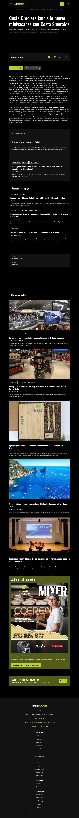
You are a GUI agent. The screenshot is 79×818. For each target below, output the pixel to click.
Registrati (63, 680)
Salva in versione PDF (32, 68)
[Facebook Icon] (41, 726)
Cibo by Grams (39, 769)
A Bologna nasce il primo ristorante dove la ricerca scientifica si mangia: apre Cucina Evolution (37, 167)
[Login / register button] (62, 4)
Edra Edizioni (39, 794)
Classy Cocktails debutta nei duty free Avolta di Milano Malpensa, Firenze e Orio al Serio (39, 215)
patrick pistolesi (23, 210)
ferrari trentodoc (14, 194)
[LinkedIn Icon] (44, 726)
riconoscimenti (21, 138)
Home (18, 9)
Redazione (25, 145)
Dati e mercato (39, 756)
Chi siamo (39, 736)
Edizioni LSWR (39, 797)
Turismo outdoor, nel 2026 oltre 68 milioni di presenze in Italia (34, 232)
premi (14, 138)
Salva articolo (16, 68)
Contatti (39, 739)
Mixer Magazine (39, 745)
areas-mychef (23, 194)
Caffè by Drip (39, 776)
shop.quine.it (39, 722)
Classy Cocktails (14, 210)
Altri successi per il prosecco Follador (26, 142)
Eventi (39, 766)
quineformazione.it (49, 722)
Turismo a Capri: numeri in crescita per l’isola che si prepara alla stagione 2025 (38, 505)
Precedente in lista (18, 133)
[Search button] (68, 4)
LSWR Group (39, 801)
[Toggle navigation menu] (10, 3)
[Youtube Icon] (47, 726)
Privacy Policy (39, 749)
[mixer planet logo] (39, 705)
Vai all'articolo (17, 665)
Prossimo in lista (17, 158)
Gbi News (39, 783)
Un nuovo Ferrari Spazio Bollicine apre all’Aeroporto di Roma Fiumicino (37, 198)
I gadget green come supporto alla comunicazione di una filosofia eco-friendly (36, 446)
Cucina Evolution (16, 162)
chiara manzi (25, 162)
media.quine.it (31, 722)
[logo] (19, 3)
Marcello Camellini (33, 210)
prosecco (29, 138)
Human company (14, 228)
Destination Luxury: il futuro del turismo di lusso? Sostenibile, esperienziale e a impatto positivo (39, 560)
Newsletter (39, 742)
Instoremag (39, 786)
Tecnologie (39, 759)
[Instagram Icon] (38, 726)
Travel (23, 9)
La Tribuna (39, 807)
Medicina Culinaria (34, 162)
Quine (39, 804)
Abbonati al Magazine (32, 665)
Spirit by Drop (39, 772)
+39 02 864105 (42, 718)
